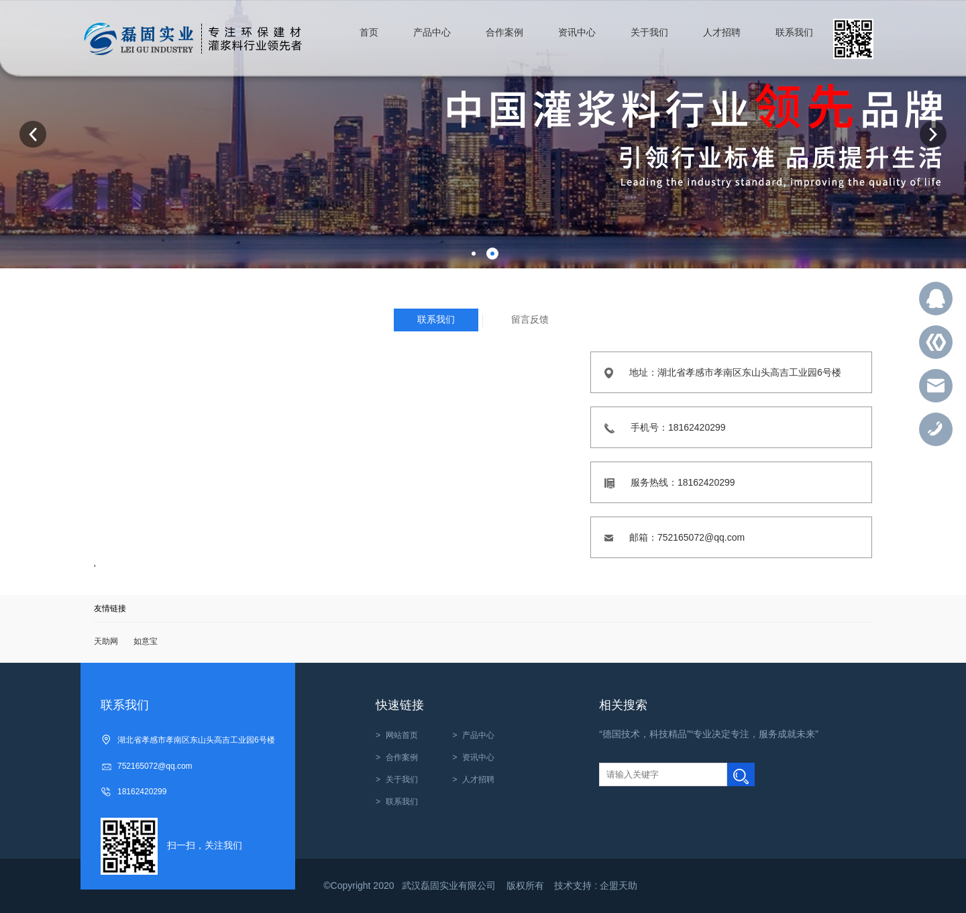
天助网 (106, 641)
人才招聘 (478, 779)
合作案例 (402, 757)
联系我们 (402, 801)
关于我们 (402, 779)
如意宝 (145, 641)
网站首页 (402, 735)
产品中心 (478, 735)
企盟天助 (618, 885)
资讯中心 (478, 757)
